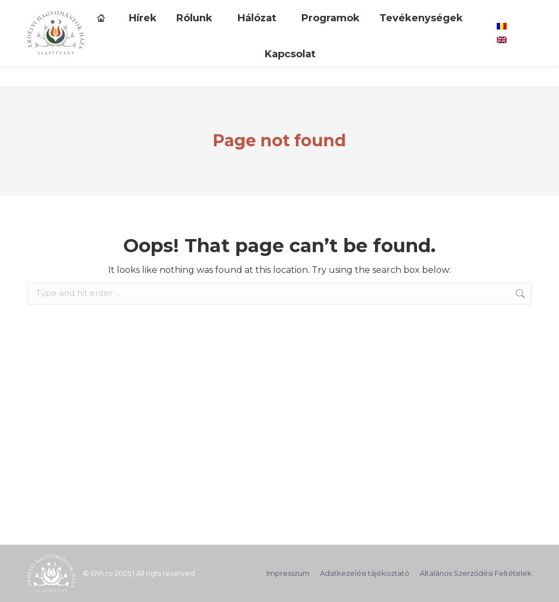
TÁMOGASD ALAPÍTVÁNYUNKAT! (94, 11)
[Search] (401, 10)
